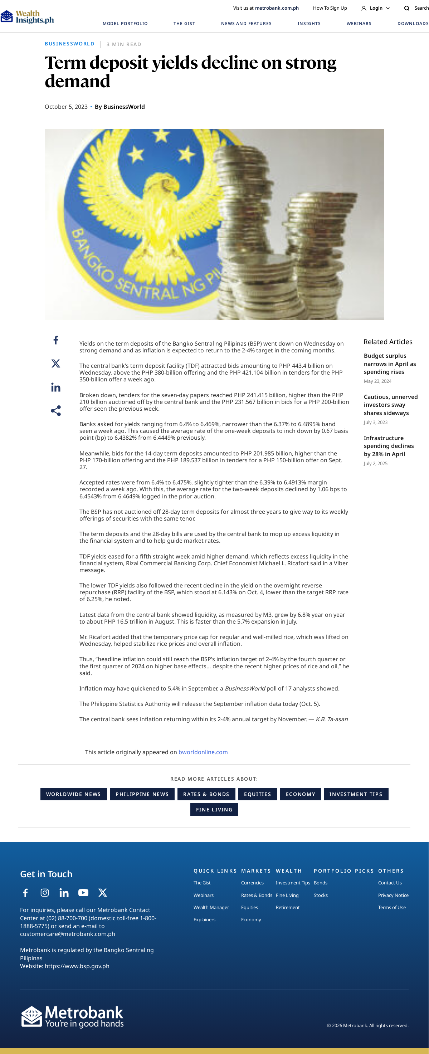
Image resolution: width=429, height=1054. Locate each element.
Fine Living (214, 809)
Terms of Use (392, 907)
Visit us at (266, 8)
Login (375, 8)
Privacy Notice (393, 895)
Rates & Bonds (206, 794)
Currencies (252, 882)
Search (416, 8)
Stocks (321, 895)
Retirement (288, 907)
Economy (301, 794)
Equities (257, 794)
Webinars (204, 895)
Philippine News (142, 794)
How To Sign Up (330, 8)
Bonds (320, 882)
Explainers (204, 919)
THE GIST (184, 23)
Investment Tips (356, 794)
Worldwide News (74, 794)
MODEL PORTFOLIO (125, 23)
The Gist (202, 882)
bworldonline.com (203, 752)
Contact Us (390, 882)
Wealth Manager (211, 907)
